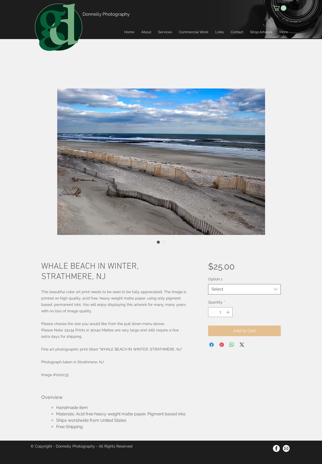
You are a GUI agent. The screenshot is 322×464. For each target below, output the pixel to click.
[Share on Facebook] (211, 344)
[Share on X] (242, 344)
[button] (279, 8)
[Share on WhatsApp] (232, 344)
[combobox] (244, 289)
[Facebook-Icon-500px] (276, 448)
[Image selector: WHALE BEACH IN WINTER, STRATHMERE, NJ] (158, 242)
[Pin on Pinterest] (221, 344)
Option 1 (215, 279)
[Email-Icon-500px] (286, 448)
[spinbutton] (220, 312)
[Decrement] (212, 312)
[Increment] (228, 312)
